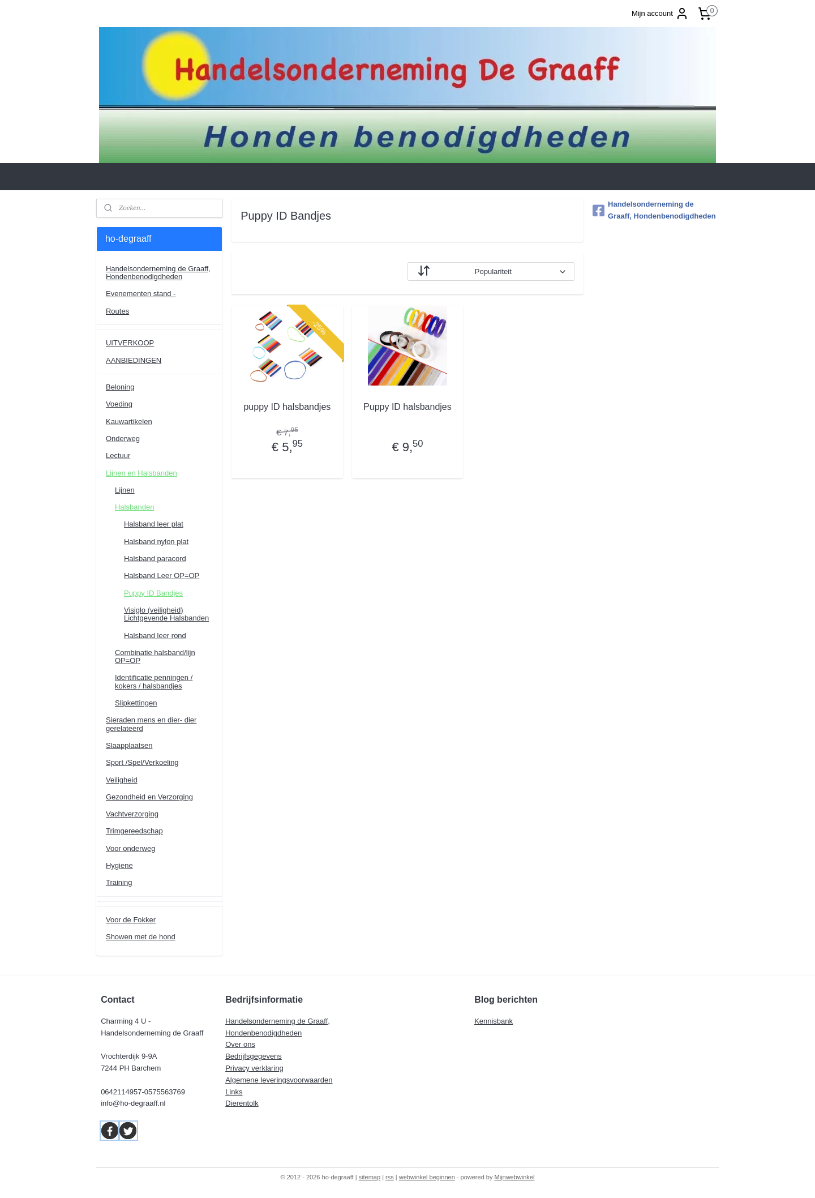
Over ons (240, 1044)
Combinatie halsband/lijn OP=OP (155, 656)
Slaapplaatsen (129, 745)
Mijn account (660, 13)
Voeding (119, 404)
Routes (117, 311)
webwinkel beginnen (427, 1177)
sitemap (370, 1177)
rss (389, 1177)
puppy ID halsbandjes (287, 407)
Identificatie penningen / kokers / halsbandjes (153, 681)
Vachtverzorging (132, 814)
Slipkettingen (136, 703)
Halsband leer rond (155, 635)
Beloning (120, 387)
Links (233, 1092)
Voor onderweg (130, 848)
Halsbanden (134, 507)
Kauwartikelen (129, 421)
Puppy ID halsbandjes (407, 407)
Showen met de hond (140, 936)
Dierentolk (242, 1103)
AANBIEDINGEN (133, 360)
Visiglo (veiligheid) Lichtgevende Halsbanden (166, 614)
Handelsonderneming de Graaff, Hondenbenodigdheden (158, 272)
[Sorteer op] (491, 271)
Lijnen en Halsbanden (141, 473)
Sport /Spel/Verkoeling (142, 762)
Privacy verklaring (254, 1068)
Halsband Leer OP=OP (161, 575)
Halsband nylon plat (156, 541)
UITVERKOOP (130, 343)
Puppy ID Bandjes (153, 593)
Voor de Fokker (131, 919)
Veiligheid (122, 780)
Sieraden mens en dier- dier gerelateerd (151, 724)
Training (119, 882)
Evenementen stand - (141, 293)
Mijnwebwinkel (515, 1177)
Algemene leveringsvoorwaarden (278, 1080)
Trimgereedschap (134, 831)
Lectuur (118, 455)
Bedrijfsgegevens (253, 1056)
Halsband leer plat (153, 524)
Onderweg (123, 438)
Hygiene (119, 865)
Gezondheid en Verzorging (149, 797)
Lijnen (125, 490)
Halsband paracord (155, 558)
